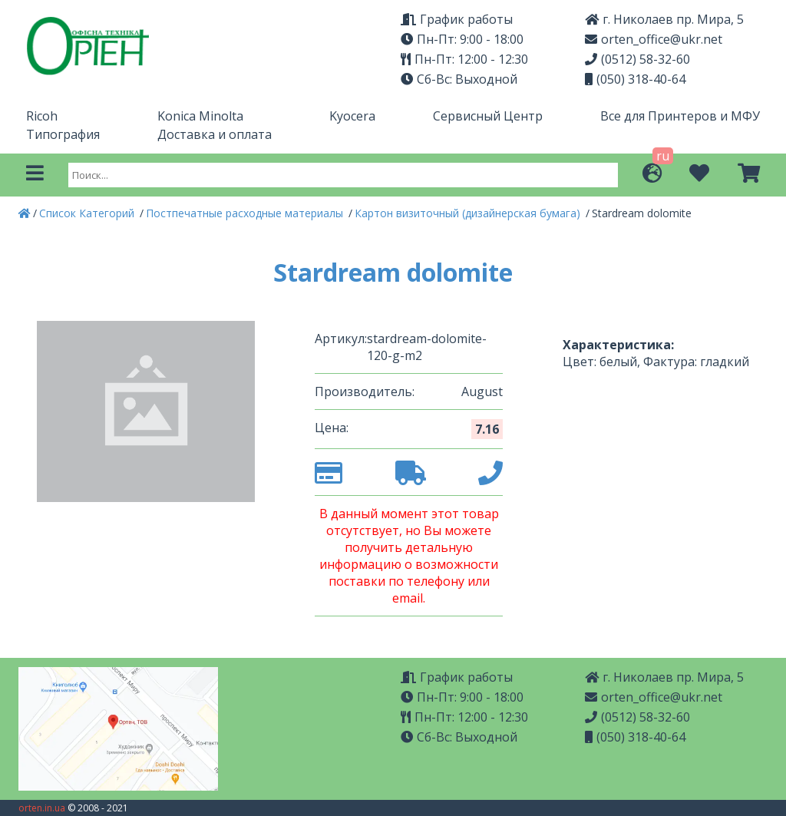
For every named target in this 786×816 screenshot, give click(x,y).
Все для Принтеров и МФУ (680, 115)
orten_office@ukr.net (653, 39)
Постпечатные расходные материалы (246, 213)
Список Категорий (88, 213)
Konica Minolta (200, 115)
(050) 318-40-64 (635, 79)
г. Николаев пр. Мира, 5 (664, 19)
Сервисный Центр (488, 115)
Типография (63, 134)
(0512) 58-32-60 (637, 59)
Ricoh (42, 115)
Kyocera (352, 115)
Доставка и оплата (214, 134)
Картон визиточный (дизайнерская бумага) (469, 213)
